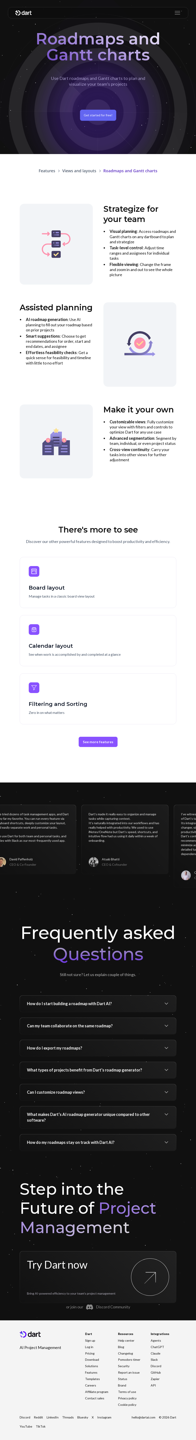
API (153, 1385)
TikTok (41, 1426)
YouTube (26, 1426)
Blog (121, 1347)
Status (122, 1379)
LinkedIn (53, 1417)
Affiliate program (96, 1392)
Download (92, 1359)
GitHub (156, 1372)
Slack (154, 1359)
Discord (156, 1366)
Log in (89, 1347)
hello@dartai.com (143, 1417)
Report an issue (129, 1372)
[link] (79, 170)
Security (123, 1366)
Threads (68, 1417)
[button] (176, 13)
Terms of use (127, 1392)
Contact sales (94, 1398)
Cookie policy (127, 1404)
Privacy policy (127, 1398)
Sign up (90, 1340)
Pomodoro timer (129, 1359)
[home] (23, 12)
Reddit (38, 1417)
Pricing (90, 1353)
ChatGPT (157, 1347)
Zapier (155, 1379)
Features (91, 1372)
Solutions (91, 1366)
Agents (156, 1340)
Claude (155, 1353)
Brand (122, 1385)
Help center (126, 1340)
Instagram (104, 1417)
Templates (92, 1379)
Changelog (125, 1353)
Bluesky (82, 1417)
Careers (90, 1385)
